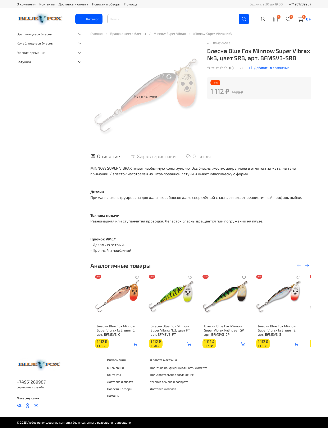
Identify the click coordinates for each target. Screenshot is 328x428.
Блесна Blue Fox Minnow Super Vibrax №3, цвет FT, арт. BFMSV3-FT (171, 333)
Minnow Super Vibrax (170, 34)
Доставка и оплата (73, 4)
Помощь (130, 4)
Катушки (24, 62)
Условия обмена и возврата (169, 382)
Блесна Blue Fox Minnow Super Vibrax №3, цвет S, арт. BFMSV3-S (283, 333)
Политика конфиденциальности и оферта (179, 368)
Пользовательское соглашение (172, 374)
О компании (26, 4)
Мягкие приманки (31, 53)
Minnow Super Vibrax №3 (212, 34)
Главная (96, 34)
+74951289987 (300, 4)
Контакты (47, 4)
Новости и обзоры (106, 4)
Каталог (89, 19)
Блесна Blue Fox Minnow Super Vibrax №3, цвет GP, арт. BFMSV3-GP (227, 333)
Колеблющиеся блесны (35, 43)
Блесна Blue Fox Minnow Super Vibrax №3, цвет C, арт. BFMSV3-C (113, 333)
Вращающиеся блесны (128, 34)
